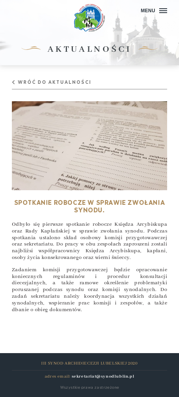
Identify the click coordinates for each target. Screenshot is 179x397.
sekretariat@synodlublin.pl (103, 376)
